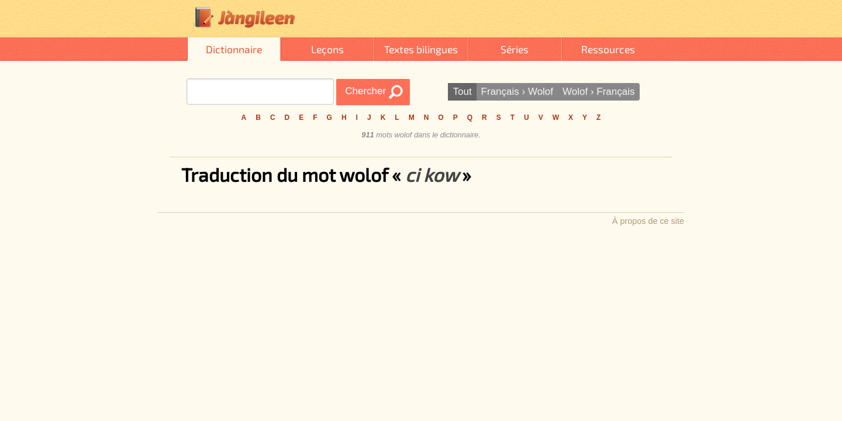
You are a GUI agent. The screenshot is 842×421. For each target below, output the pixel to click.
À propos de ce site (648, 221)
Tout (462, 91)
